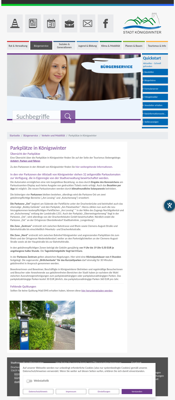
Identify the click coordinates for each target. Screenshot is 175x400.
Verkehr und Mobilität (53, 135)
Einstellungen (104, 391)
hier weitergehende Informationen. (94, 166)
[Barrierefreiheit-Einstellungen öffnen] (169, 205)
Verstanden (137, 391)
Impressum (71, 391)
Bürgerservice (30, 135)
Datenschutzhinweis (38, 391)
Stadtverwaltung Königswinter (27, 362)
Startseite (15, 135)
